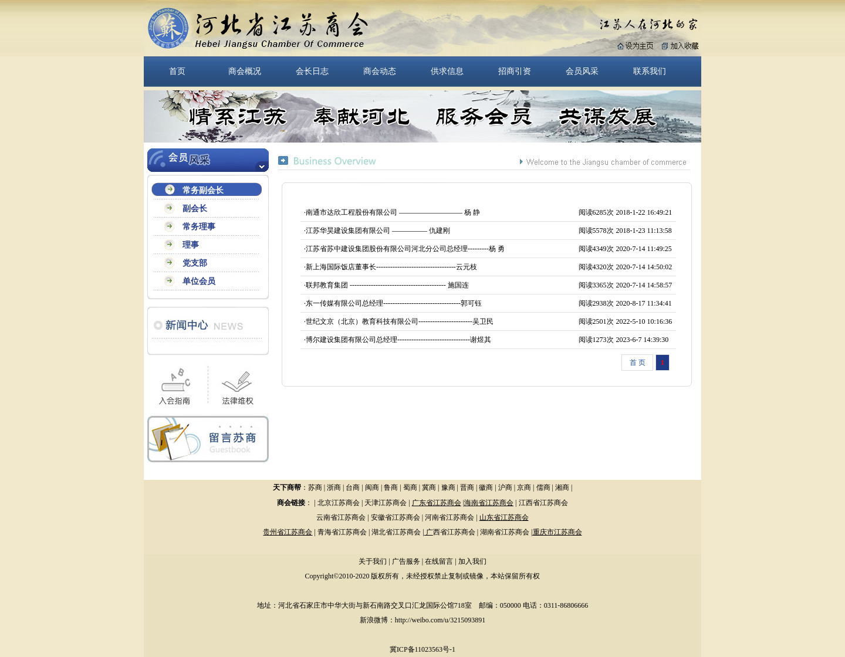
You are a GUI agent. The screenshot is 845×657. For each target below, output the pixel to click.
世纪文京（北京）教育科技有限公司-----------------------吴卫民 (400, 321)
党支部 (194, 263)
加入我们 (472, 561)
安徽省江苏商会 (395, 517)
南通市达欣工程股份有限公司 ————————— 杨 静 (393, 212)
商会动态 (379, 71)
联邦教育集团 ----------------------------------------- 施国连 (387, 285)
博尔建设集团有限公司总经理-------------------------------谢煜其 (398, 340)
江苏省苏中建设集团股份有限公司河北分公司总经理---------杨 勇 (405, 249)
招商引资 (514, 71)
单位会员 (198, 281)
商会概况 (244, 71)
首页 (177, 71)
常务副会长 (203, 190)
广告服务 (406, 561)
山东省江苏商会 (504, 517)
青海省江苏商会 (342, 532)
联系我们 (649, 71)
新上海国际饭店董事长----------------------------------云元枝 (391, 267)
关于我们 (373, 561)
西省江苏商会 (454, 532)
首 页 (637, 362)
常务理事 (198, 226)
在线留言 (439, 561)
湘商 (562, 487)
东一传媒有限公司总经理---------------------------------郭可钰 (394, 303)
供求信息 (447, 71)
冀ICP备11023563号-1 (422, 649)
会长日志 (312, 71)
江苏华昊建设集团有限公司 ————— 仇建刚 (378, 230)
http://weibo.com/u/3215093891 (440, 620)
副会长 (194, 208)
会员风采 (582, 71)
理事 (190, 245)
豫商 (448, 487)
